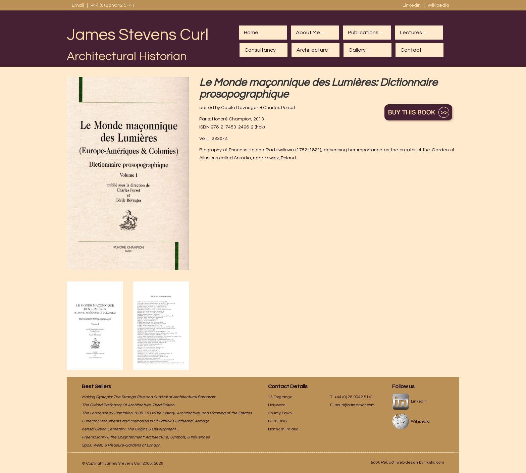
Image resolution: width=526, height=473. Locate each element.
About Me (310, 32)
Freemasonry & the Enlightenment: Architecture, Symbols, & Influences (146, 437)
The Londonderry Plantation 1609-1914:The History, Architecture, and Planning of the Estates (167, 413)
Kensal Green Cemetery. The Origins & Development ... (130, 429)
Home (251, 32)
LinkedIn (412, 5)
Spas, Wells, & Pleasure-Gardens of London (121, 445)
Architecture (314, 50)
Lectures (413, 32)
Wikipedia (438, 5)
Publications (365, 32)
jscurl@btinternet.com (354, 405)
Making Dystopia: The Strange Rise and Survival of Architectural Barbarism (149, 397)
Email (78, 5)
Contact (411, 50)
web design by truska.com (420, 462)
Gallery (359, 50)
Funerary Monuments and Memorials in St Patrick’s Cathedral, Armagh (145, 421)
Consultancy (262, 50)
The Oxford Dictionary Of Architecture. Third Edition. (128, 405)
